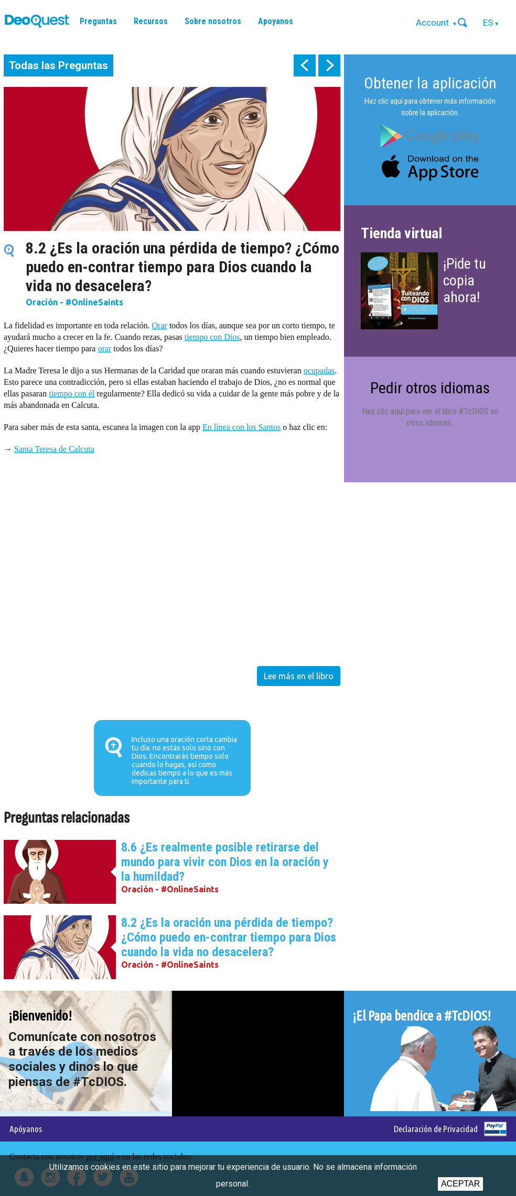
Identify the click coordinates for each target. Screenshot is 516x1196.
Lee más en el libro (299, 676)
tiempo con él (71, 393)
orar (104, 348)
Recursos (151, 21)
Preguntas (98, 21)
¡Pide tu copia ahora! (464, 280)
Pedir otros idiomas (430, 388)
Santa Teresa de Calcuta (54, 449)
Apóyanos (25, 1129)
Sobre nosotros (213, 21)
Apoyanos (275, 21)
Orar (159, 325)
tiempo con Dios (212, 337)
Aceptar (460, 1183)
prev (305, 65)
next (329, 65)
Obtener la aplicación (430, 83)
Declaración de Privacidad (436, 1129)
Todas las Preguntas (58, 65)
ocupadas (319, 370)
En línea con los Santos (241, 427)
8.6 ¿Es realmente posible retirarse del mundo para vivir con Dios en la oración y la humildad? (225, 862)
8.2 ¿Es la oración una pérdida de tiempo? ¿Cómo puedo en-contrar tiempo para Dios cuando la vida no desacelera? (228, 937)
